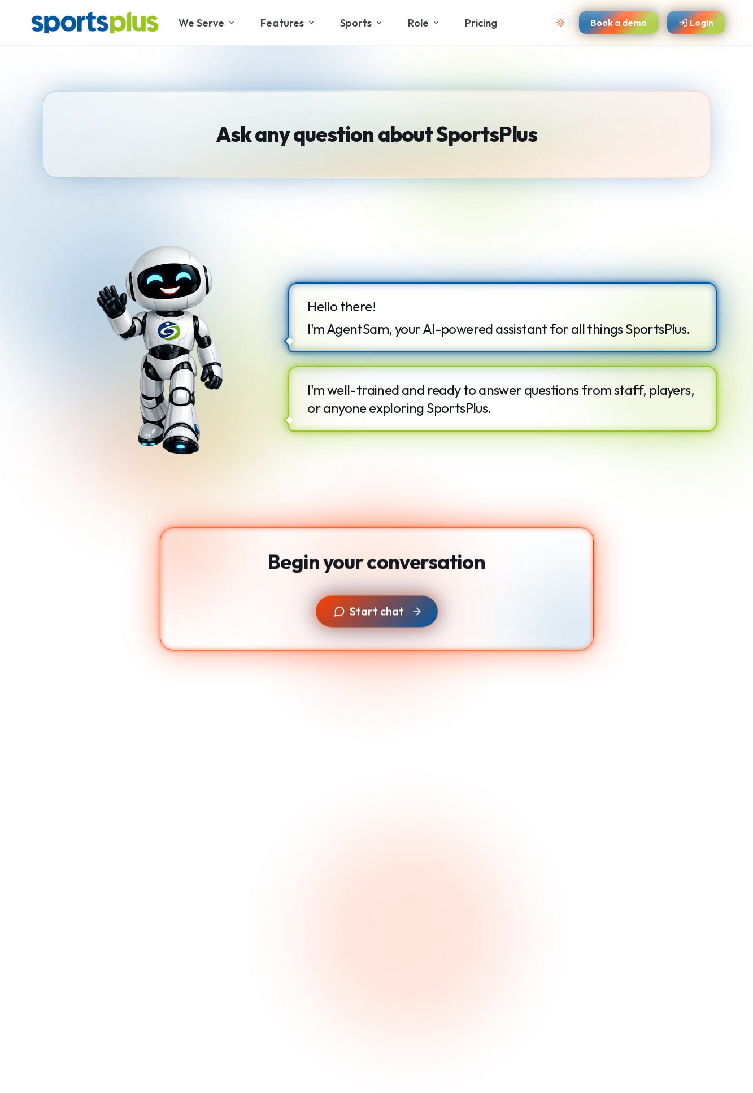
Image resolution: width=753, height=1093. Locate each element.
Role (424, 22)
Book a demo (618, 22)
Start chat (378, 616)
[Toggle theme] (560, 22)
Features (287, 22)
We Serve (207, 22)
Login (695, 22)
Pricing (481, 22)
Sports (361, 22)
